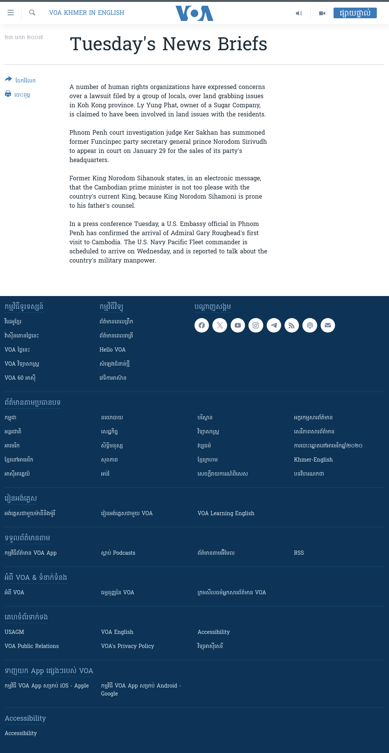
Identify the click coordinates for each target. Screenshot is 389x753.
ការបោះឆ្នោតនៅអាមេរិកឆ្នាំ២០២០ (328, 446)
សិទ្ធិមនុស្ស (112, 446)
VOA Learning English (226, 514)
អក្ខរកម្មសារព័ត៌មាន (313, 418)
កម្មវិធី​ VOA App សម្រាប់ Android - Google (141, 690)
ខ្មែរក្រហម (208, 460)
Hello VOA (113, 350)
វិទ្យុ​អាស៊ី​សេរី (210, 647)
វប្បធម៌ (204, 446)
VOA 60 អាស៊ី (20, 378)
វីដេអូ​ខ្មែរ (13, 322)
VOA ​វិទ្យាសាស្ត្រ (22, 364)
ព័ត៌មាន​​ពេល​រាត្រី (116, 336)
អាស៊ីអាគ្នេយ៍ (17, 474)
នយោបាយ (112, 418)
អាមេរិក (12, 446)
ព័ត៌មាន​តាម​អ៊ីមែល (216, 553)
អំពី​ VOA (14, 593)
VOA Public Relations (32, 647)
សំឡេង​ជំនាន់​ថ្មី (115, 364)
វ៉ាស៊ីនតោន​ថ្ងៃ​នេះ (22, 336)
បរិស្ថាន (205, 418)
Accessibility (214, 633)
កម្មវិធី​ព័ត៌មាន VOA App (31, 553)
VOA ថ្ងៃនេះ (17, 350)
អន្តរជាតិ (13, 432)
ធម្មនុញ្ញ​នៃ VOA (117, 593)
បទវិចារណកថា (309, 474)
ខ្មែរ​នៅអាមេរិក (19, 460)
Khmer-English (313, 460)
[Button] (20, 81)
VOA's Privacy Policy (127, 647)
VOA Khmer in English (86, 13)
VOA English (117, 633)
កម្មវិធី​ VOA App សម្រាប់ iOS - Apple (47, 686)
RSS (299, 553)
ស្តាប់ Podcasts (118, 553)
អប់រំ (105, 474)
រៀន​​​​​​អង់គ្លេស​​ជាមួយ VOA (127, 514)
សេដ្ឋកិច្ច (109, 432)
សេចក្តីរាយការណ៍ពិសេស (223, 474)
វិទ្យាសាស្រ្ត (208, 432)
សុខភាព (109, 460)
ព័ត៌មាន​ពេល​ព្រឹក (116, 322)
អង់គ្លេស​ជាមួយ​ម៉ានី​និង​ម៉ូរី (30, 514)
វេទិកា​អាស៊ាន (113, 378)
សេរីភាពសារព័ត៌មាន (314, 432)
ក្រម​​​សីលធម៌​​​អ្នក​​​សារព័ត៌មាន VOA (232, 593)
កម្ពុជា (10, 418)
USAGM (14, 633)
